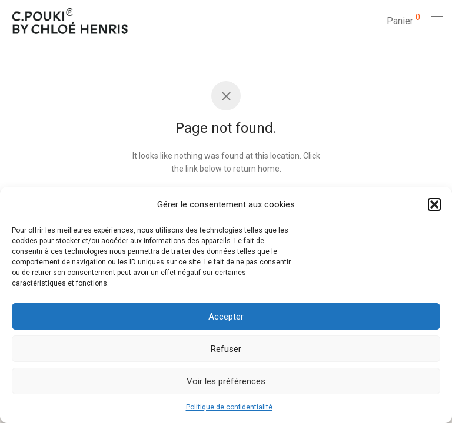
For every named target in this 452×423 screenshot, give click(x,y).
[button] (434, 204)
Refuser (226, 349)
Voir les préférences (226, 381)
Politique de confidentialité (229, 407)
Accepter (226, 316)
